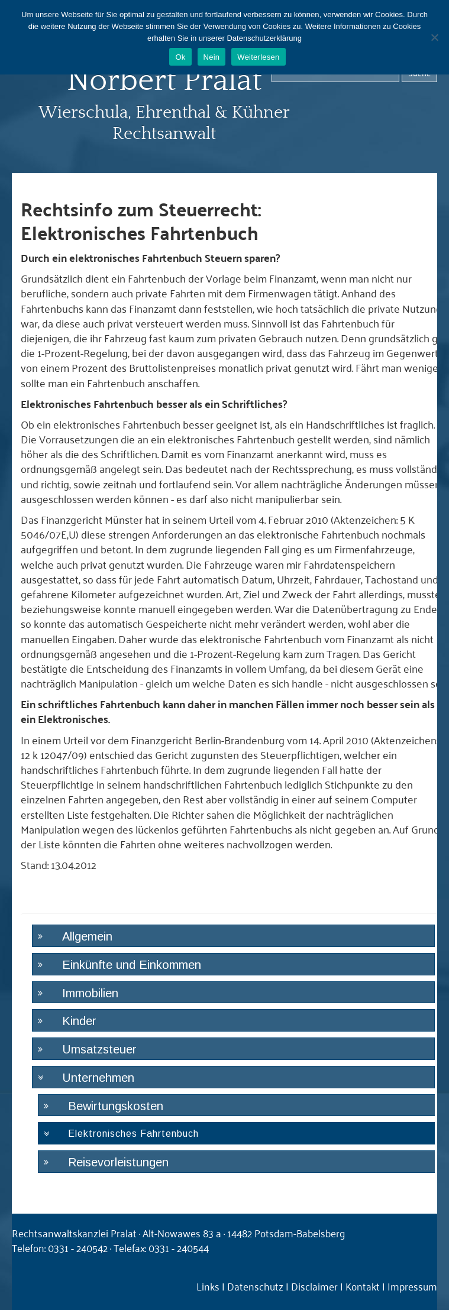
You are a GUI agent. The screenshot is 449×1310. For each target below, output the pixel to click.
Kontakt (362, 1285)
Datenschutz (255, 1285)
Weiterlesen (258, 57)
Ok (180, 57)
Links (207, 1285)
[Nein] (434, 37)
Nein (211, 57)
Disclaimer (314, 1285)
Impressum (412, 1285)
